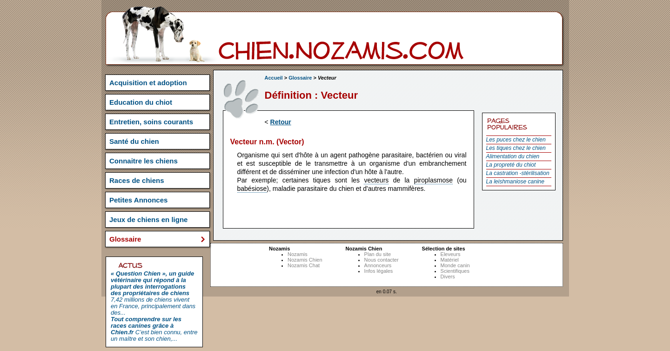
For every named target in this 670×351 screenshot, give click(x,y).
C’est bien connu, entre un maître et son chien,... (154, 329)
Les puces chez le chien (516, 139)
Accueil (274, 78)
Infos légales (378, 271)
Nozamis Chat (304, 265)
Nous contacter (381, 260)
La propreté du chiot (511, 165)
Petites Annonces (138, 200)
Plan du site (377, 254)
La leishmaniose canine (515, 181)
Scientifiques (455, 271)
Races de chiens (136, 180)
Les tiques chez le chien (516, 148)
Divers (448, 276)
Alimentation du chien (513, 156)
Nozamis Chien (305, 260)
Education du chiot (140, 102)
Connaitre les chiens (143, 161)
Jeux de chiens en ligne (148, 219)
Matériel (450, 260)
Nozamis (298, 254)
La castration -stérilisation (517, 173)
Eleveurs (451, 254)
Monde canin (455, 265)
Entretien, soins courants (151, 122)
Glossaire (300, 78)
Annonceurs (378, 265)
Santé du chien (134, 141)
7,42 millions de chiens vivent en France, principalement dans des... (153, 293)
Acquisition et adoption (148, 83)
